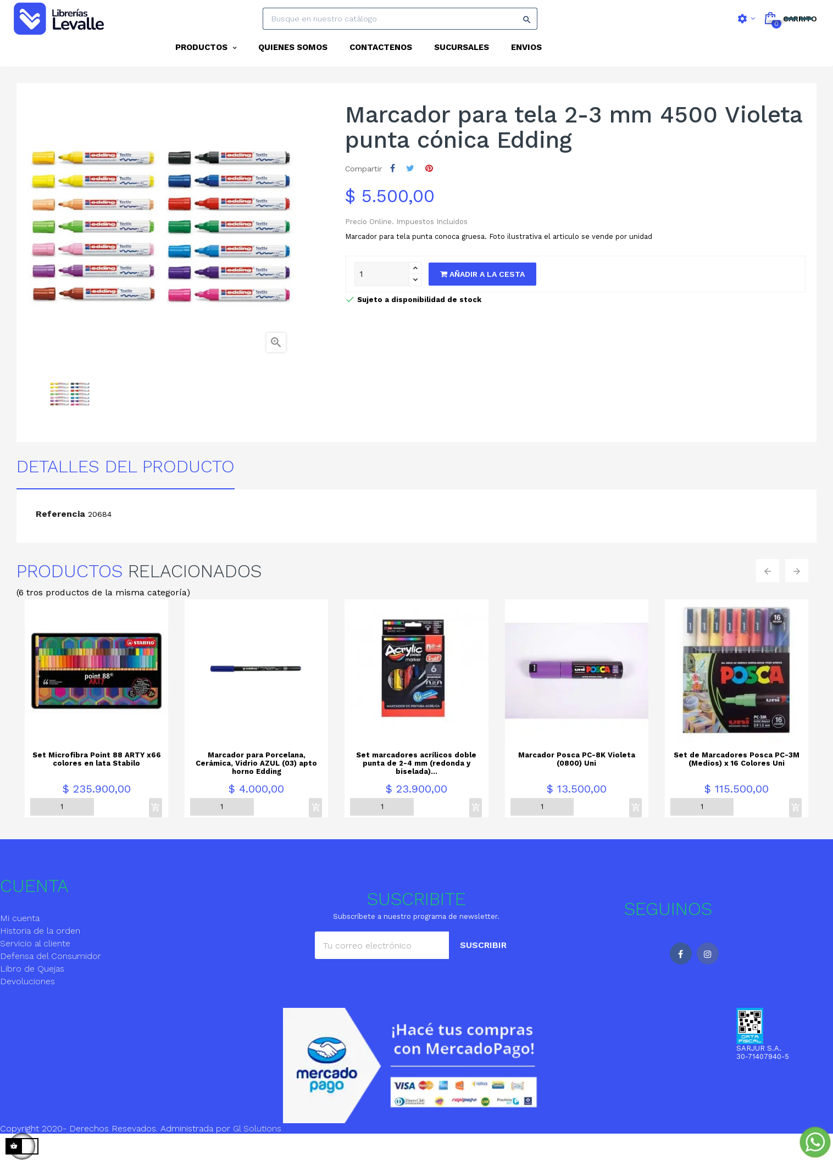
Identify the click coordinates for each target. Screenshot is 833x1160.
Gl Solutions (257, 1151)
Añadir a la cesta (482, 296)
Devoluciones (27, 1004)
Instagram (707, 976)
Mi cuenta (20, 940)
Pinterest (429, 191)
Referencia (60, 536)
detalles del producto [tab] (125, 488)
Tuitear (410, 191)
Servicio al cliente (35, 966)
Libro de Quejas (32, 991)
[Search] (400, 18)
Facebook (680, 976)
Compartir (392, 191)
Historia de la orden (40, 953)
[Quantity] (381, 297)
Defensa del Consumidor (50, 978)
